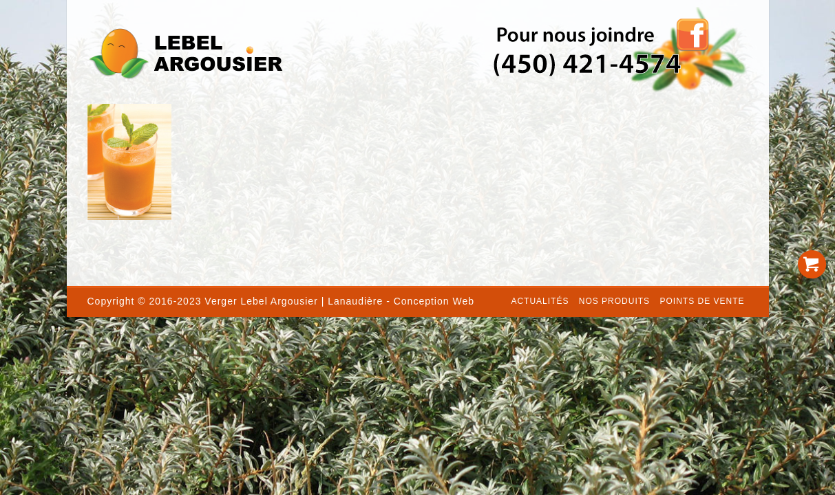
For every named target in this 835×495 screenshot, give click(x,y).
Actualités (540, 301)
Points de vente (701, 301)
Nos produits (614, 301)
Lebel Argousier (279, 301)
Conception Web (434, 301)
